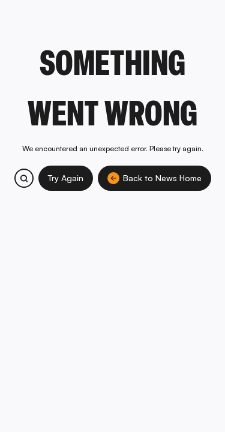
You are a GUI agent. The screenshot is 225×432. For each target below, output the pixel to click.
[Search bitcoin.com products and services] (24, 178)
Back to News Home (154, 178)
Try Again (65, 178)
